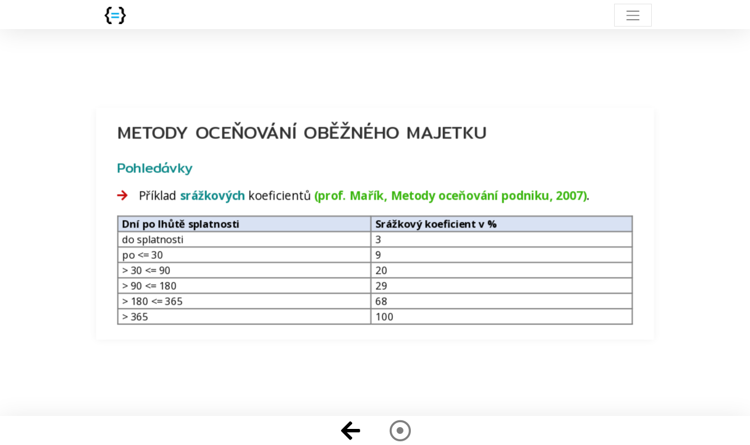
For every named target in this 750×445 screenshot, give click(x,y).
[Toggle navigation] (633, 15)
